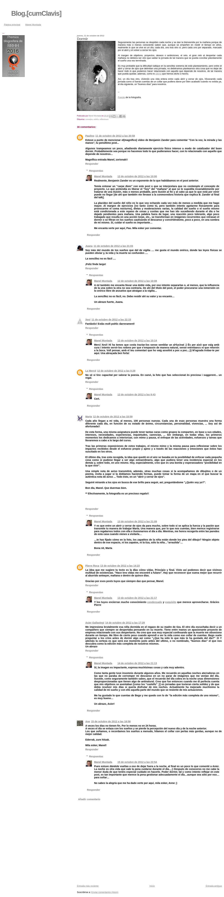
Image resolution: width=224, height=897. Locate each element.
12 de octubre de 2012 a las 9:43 (136, 394)
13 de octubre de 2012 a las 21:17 (137, 597)
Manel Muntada (33, 24)
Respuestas (96, 170)
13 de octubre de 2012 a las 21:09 (137, 521)
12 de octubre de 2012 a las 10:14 (137, 340)
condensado (154, 602)
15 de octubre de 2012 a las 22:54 (137, 762)
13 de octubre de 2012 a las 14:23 (120, 565)
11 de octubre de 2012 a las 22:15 (111, 319)
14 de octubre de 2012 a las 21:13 (137, 663)
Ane (87, 721)
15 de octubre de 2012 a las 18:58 (111, 721)
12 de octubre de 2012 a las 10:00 (137, 176)
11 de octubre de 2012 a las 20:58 (115, 135)
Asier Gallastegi (94, 622)
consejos (89, 119)
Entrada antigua (214, 886)
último (158, 73)
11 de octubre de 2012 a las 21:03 (113, 246)
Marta (88, 416)
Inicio (152, 886)
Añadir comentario (89, 799)
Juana (88, 246)
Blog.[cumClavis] (36, 13)
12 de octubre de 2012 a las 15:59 (113, 416)
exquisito (170, 602)
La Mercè (90, 370)
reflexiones (104, 119)
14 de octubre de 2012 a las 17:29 (125, 622)
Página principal (12, 24)
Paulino (89, 135)
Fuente (121, 97)
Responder (91, 163)
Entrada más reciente (88, 886)
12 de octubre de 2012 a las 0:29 (116, 370)
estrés (96, 119)
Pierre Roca (92, 565)
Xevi (87, 319)
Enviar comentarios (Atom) (104, 892)
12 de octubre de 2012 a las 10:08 (137, 281)
